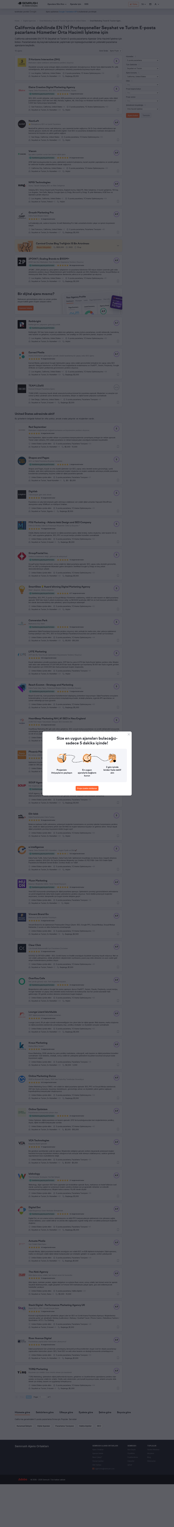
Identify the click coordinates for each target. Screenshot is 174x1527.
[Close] (129, 734)
